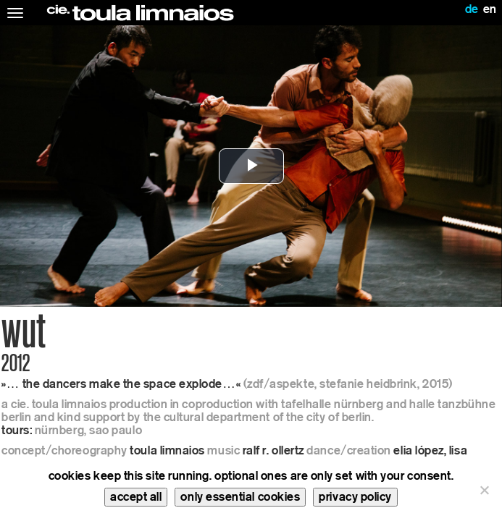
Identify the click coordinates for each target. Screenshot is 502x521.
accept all (136, 497)
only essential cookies (240, 497)
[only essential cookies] (484, 490)
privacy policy (355, 497)
